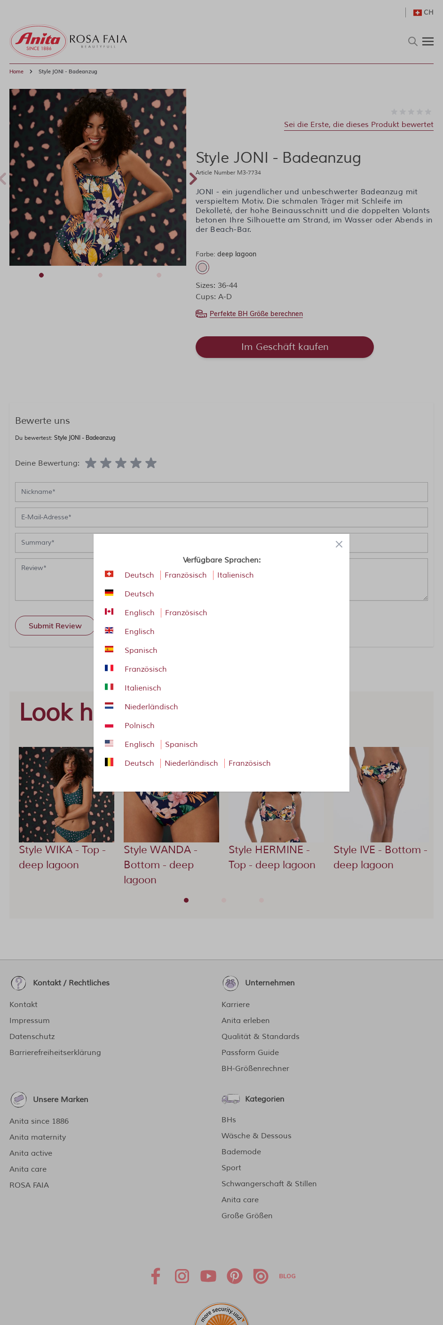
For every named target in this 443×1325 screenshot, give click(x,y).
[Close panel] (339, 544)
